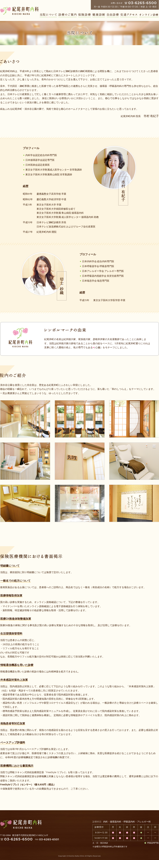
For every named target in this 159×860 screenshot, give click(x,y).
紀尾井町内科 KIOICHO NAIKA (21, 824)
